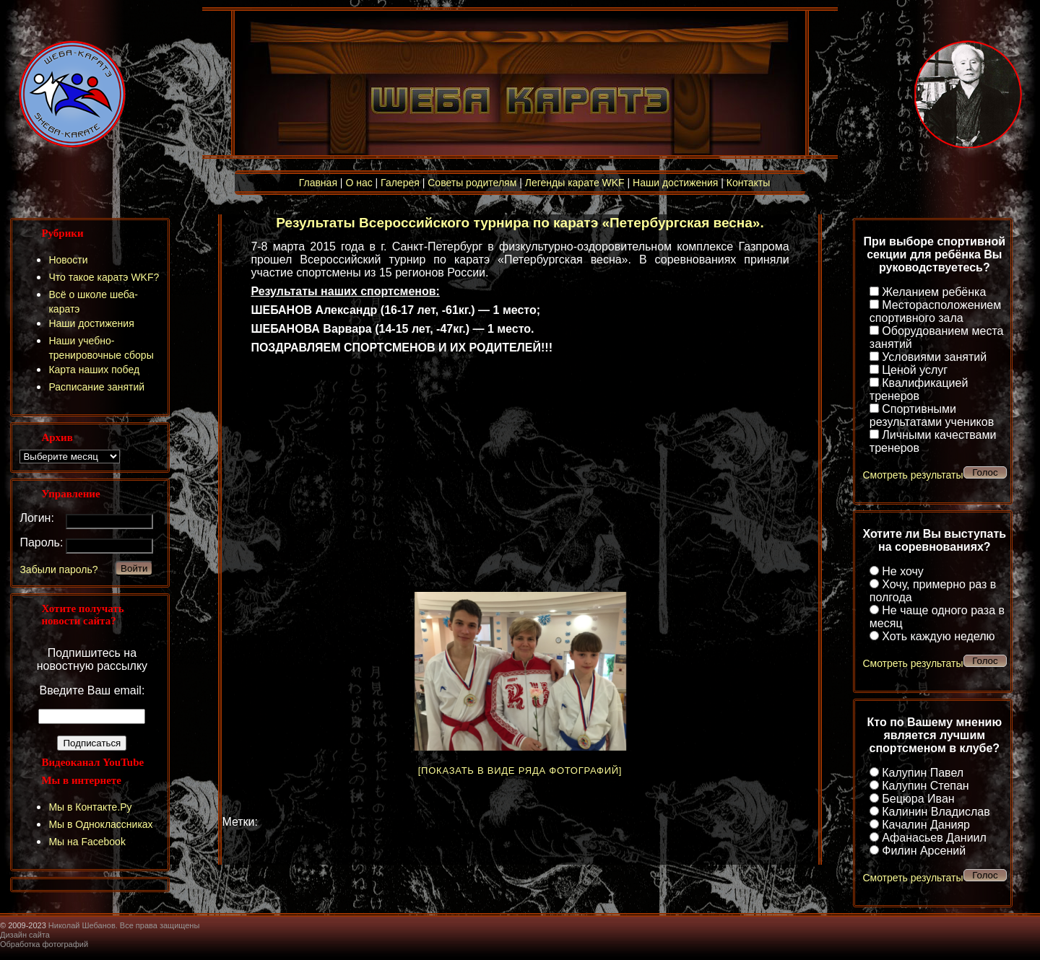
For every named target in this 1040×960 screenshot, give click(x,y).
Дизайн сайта (25, 934)
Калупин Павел (922, 773)
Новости (67, 260)
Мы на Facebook (87, 841)
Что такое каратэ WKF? (103, 277)
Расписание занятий (96, 387)
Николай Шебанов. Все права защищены (124, 925)
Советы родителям (472, 182)
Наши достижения (675, 182)
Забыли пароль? (59, 569)
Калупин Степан (925, 786)
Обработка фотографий (44, 944)
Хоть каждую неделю (938, 636)
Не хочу (903, 571)
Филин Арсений (924, 851)
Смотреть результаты (912, 475)
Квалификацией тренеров (919, 389)
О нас (358, 182)
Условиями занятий (934, 357)
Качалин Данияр (926, 825)
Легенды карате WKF (575, 182)
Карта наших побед (93, 369)
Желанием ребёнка (934, 292)
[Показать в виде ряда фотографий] (520, 770)
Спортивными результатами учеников (932, 415)
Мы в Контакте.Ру (89, 807)
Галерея (400, 182)
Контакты (748, 182)
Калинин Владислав (935, 812)
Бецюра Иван (918, 799)
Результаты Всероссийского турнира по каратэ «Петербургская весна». (519, 222)
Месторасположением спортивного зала (935, 311)
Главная (318, 182)
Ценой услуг (915, 370)
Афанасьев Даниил (934, 838)
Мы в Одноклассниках (100, 824)
